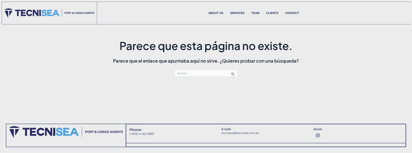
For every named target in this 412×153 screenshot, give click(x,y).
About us (215, 13)
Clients (272, 13)
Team (255, 13)
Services (237, 13)
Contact (292, 13)
